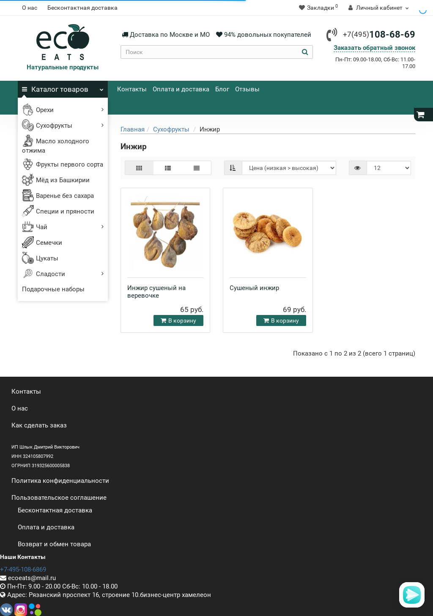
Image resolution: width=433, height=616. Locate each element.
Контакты (132, 89)
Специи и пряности (58, 212)
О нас (29, 7)
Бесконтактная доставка (82, 7)
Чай (63, 227)
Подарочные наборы (53, 289)
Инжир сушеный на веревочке (156, 291)
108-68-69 (379, 34)
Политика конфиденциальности (60, 481)
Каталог (63, 87)
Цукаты (40, 259)
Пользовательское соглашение (59, 497)
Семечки (42, 243)
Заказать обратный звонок (374, 48)
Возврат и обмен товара (54, 544)
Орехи (63, 110)
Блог (222, 89)
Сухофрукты (63, 125)
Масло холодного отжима (55, 146)
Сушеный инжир (254, 288)
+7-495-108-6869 (23, 569)
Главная (133, 129)
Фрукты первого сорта (62, 165)
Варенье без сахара (58, 196)
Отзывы (247, 89)
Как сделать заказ (39, 425)
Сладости (63, 274)
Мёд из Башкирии (56, 180)
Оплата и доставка (181, 89)
